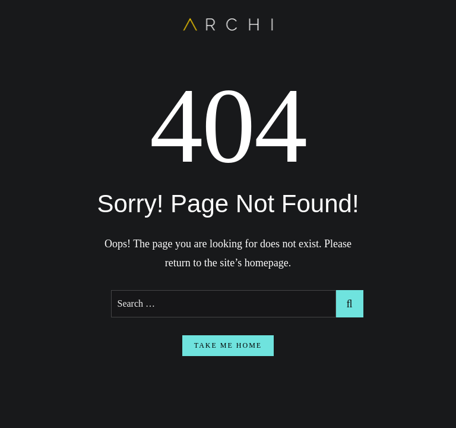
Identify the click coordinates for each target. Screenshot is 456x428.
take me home (228, 345)
